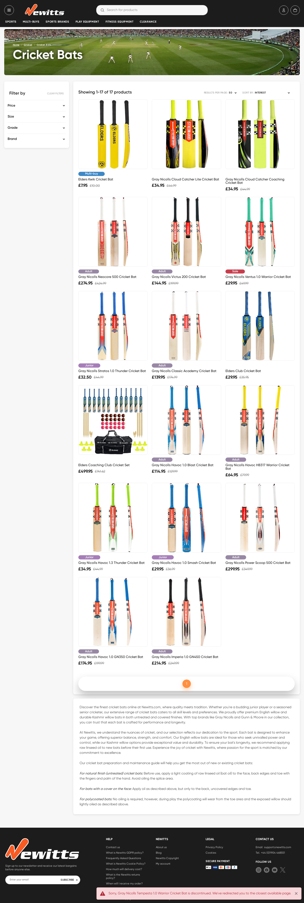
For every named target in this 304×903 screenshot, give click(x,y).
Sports (10, 21)
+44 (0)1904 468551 (273, 852)
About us (161, 847)
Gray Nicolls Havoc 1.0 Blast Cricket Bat (182, 465)
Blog (159, 852)
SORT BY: (248, 93)
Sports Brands (57, 21)
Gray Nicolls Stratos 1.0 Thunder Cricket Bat (112, 371)
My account (163, 863)
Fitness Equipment (120, 21)
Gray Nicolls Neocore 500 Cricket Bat (107, 277)
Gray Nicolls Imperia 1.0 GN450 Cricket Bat (185, 657)
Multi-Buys (31, 21)
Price (11, 105)
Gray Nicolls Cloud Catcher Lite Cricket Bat (185, 179)
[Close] (296, 893)
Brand (12, 139)
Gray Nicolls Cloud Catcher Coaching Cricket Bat (254, 181)
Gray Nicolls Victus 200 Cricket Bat (179, 277)
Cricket (28, 45)
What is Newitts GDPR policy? (125, 852)
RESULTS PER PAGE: (216, 93)
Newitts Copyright (167, 858)
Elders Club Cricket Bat (243, 371)
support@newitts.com (277, 847)
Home (16, 45)
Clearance (148, 21)
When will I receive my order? (124, 883)
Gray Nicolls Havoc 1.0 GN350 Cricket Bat (110, 657)
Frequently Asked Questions (123, 858)
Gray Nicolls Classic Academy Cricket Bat (184, 371)
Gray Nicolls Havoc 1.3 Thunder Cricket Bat (111, 563)
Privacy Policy (214, 847)
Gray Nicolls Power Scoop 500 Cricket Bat (257, 563)
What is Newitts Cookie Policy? (125, 863)
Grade (13, 128)
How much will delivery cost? (124, 869)
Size (11, 116)
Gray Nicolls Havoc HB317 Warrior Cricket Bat (257, 467)
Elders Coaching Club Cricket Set (104, 465)
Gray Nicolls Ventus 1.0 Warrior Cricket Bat (258, 277)
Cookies (211, 852)
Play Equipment (87, 21)
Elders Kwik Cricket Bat (95, 179)
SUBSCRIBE (69, 880)
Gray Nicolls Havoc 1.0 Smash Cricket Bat (184, 563)
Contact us (113, 847)
